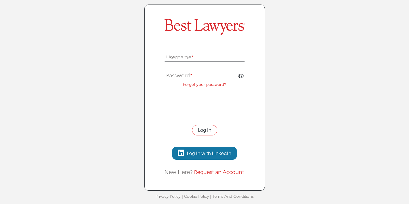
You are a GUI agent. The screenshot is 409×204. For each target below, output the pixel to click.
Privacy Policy (168, 196)
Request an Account (219, 172)
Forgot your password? (204, 84)
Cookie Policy (196, 196)
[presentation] (207, 105)
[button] (240, 76)
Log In (204, 130)
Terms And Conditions (233, 196)
